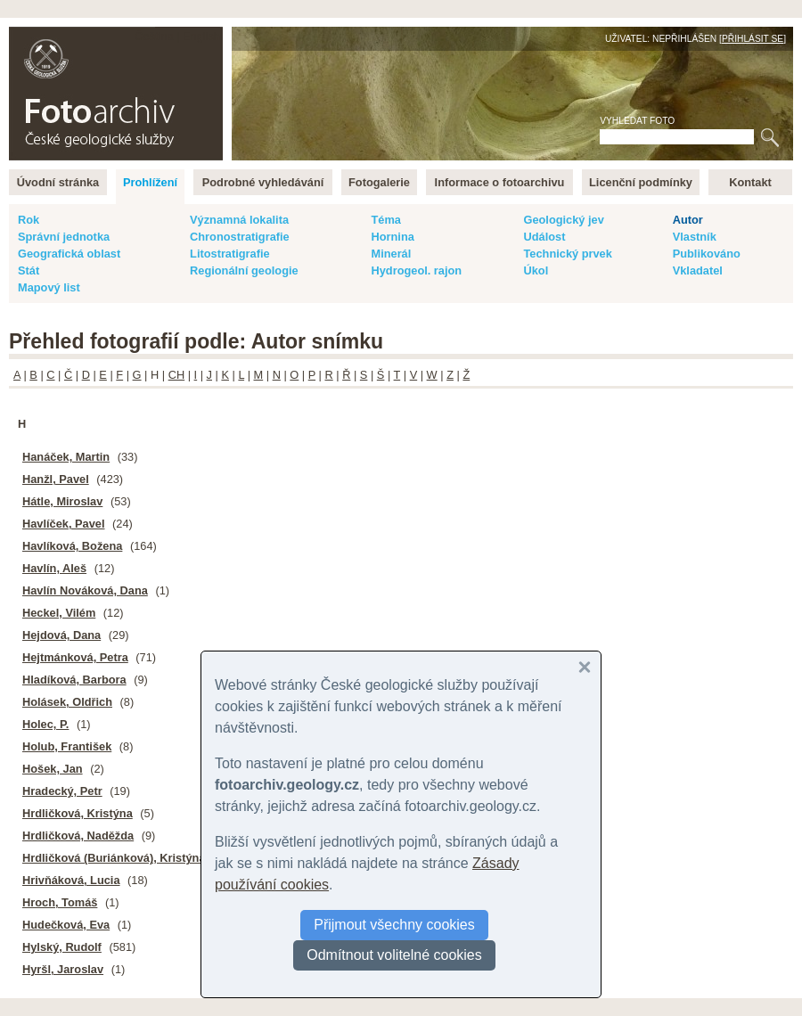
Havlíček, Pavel (63, 523)
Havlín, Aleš (54, 568)
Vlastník (694, 236)
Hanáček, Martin (66, 456)
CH (176, 374)
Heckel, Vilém (58, 612)
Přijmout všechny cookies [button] (394, 924)
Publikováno (707, 253)
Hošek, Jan (52, 768)
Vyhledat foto (637, 121)
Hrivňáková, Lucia (71, 880)
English (201, 36)
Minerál (391, 253)
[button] (584, 667)
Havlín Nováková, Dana (85, 590)
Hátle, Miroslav (62, 501)
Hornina (392, 236)
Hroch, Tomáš (59, 902)
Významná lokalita (239, 219)
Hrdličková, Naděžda (78, 835)
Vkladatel (698, 270)
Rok (28, 219)
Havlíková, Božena (72, 546)
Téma (385, 219)
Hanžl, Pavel (55, 479)
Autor (688, 219)
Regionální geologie (244, 270)
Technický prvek (567, 253)
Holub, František (66, 746)
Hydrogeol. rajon (416, 270)
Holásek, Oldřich (67, 702)
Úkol (535, 270)
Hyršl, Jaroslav (62, 969)
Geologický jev (563, 219)
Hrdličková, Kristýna (77, 813)
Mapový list (49, 287)
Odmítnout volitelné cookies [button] (394, 955)
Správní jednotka (64, 236)
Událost (544, 236)
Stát (28, 270)
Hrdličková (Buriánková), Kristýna (114, 857)
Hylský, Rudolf (62, 947)
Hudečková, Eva (66, 924)
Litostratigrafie (230, 253)
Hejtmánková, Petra (75, 657)
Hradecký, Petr (62, 791)
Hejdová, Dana (61, 635)
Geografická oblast (69, 253)
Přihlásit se (752, 39)
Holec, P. (45, 724)
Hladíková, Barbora (74, 679)
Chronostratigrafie (240, 236)
